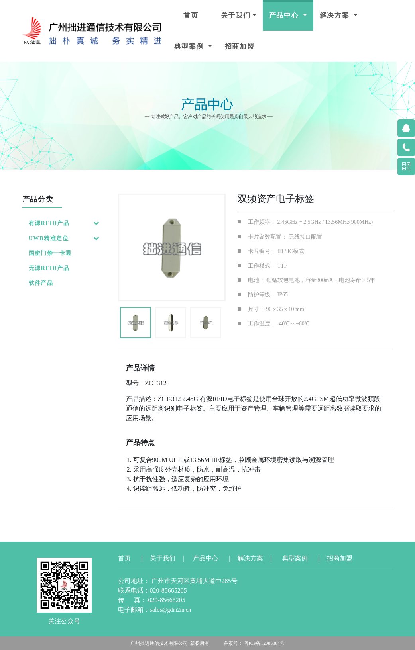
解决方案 (336, 15)
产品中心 (285, 15)
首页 (191, 15)
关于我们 (236, 15)
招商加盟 (240, 46)
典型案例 (190, 46)
